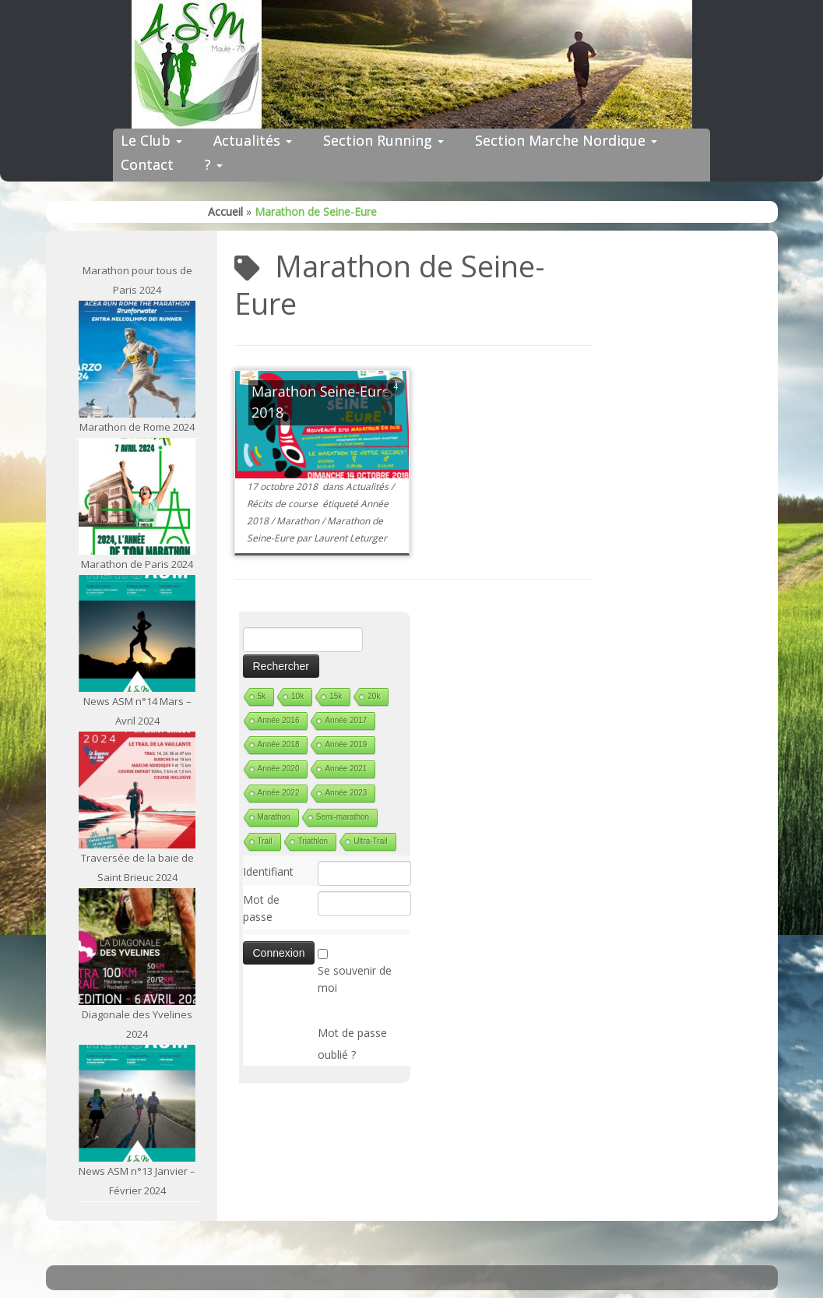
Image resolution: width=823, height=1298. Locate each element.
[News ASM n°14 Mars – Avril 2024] (137, 633)
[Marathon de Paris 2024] (137, 496)
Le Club (151, 140)
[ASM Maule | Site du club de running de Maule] (411, 64)
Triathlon (313, 841)
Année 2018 (279, 744)
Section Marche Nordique (566, 140)
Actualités (252, 140)
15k (335, 696)
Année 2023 (346, 792)
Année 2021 (346, 768)
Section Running (383, 140)
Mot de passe (261, 908)
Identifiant (268, 871)
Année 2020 (279, 768)
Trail (265, 841)
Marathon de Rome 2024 (137, 427)
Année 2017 (346, 720)
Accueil (225, 211)
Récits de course (283, 503)
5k (262, 696)
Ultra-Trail (370, 841)
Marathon (299, 520)
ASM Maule (427, 1273)
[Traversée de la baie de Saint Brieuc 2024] (137, 790)
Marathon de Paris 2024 (137, 564)
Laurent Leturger (350, 538)
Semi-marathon (342, 817)
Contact (147, 164)
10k (297, 696)
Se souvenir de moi (355, 979)
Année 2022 (279, 792)
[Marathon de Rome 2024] (137, 359)
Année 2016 (279, 720)
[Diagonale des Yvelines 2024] (137, 946)
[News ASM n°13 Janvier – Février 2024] (137, 1103)
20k (374, 696)
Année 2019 (346, 744)
